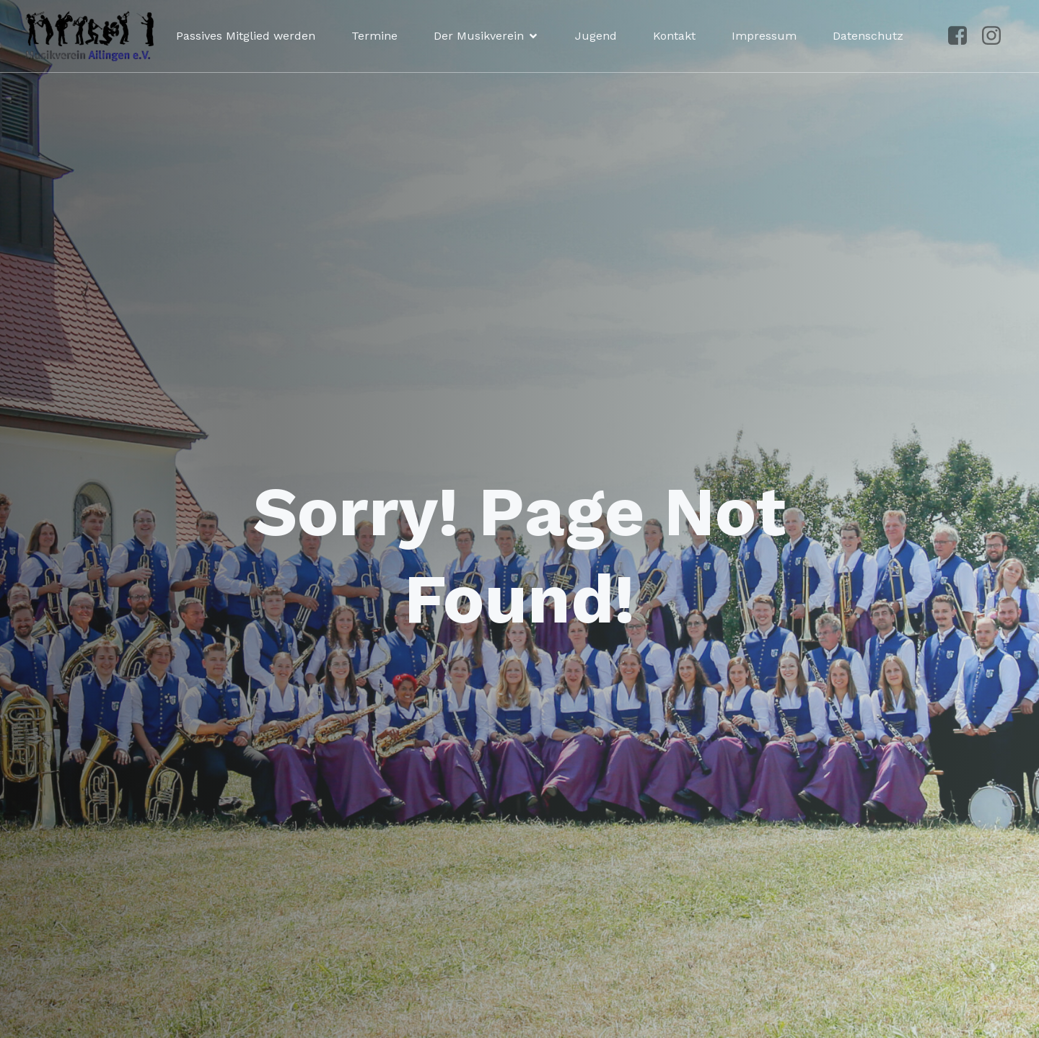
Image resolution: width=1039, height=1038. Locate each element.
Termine (374, 36)
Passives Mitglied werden (245, 36)
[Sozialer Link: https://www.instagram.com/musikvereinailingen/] (997, 36)
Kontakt (674, 36)
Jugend (596, 36)
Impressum (764, 36)
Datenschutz (868, 36)
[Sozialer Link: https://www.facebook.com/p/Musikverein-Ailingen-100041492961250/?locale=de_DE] (963, 36)
